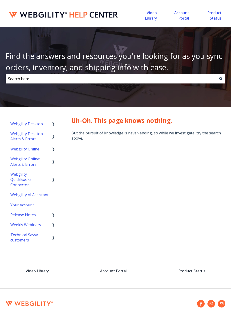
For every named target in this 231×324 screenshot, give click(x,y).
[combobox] (111, 78)
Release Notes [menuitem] (23, 214)
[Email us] (221, 303)
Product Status (214, 15)
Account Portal (181, 15)
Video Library (151, 15)
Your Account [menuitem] (22, 205)
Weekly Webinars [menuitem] (25, 224)
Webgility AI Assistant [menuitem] (29, 194)
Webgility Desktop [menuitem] (26, 123)
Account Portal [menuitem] (113, 271)
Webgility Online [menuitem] (24, 149)
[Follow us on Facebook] (201, 303)
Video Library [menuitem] (37, 271)
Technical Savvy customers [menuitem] (24, 237)
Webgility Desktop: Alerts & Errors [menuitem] (27, 136)
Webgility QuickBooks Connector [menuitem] (21, 179)
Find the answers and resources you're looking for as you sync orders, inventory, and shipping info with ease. (114, 61)
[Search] (220, 78)
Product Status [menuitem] (191, 271)
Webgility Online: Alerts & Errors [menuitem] (25, 161)
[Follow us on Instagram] (211, 303)
